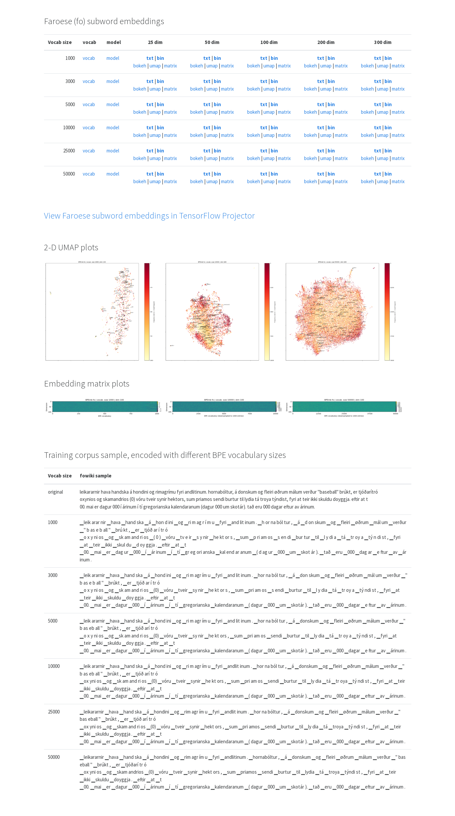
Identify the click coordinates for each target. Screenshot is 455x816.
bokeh (139, 65)
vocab (89, 58)
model (113, 58)
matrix (170, 65)
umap (155, 65)
